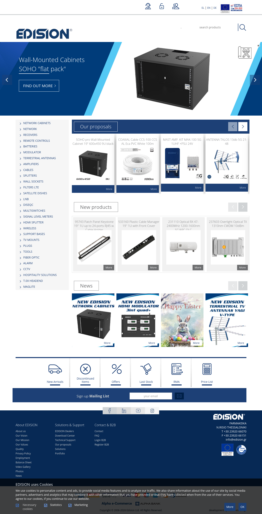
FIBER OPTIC (31, 257)
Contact (99, 431)
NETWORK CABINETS (37, 123)
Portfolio (60, 453)
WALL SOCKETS (33, 181)
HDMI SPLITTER (33, 222)
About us (21, 431)
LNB (26, 199)
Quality (20, 449)
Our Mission (22, 440)
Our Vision (21, 435)
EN (209, 8)
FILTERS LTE (31, 187)
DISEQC (28, 205)
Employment (23, 458)
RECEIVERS (30, 135)
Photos (19, 471)
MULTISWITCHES (34, 210)
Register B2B (102, 444)
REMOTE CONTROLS (36, 141)
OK (242, 507)
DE (214, 8)
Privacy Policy (23, 453)
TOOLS (27, 251)
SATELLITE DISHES (35, 193)
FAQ (97, 435)
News (19, 476)
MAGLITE (29, 287)
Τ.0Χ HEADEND (33, 281)
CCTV (26, 269)
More (229, 507)
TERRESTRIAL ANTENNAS (39, 158)
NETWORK (30, 129)
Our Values (22, 444)
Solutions (60, 449)
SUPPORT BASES (34, 234)
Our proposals (63, 444)
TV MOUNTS (31, 240)
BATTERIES (30, 146)
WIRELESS (29, 228)
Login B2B (100, 440)
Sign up (93, 396)
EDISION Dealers (64, 431)
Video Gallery (23, 467)
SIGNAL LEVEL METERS (38, 216)
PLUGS (27, 246)
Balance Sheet (24, 462)
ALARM (28, 263)
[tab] (42, 123)
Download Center (65, 435)
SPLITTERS (30, 175)
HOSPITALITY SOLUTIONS (40, 275)
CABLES (28, 170)
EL (203, 8)
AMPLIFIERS (31, 164)
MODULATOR (32, 152)
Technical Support (65, 440)
